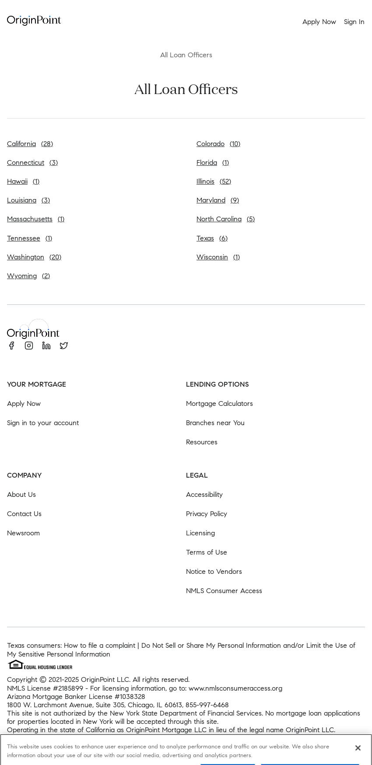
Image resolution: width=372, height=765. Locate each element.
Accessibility (204, 494)
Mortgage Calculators (219, 403)
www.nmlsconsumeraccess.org (235, 688)
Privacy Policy (206, 514)
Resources (202, 442)
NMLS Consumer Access (224, 591)
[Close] (358, 754)
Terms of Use (206, 552)
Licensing (200, 533)
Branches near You (215, 423)
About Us (21, 494)
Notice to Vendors (214, 571)
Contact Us (24, 514)
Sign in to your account (43, 423)
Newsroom (23, 533)
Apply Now (24, 403)
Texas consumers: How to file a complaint (71, 645)
